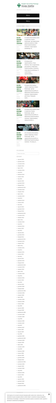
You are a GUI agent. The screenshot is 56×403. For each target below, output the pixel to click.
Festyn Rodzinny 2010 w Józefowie (19, 136)
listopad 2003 (21, 383)
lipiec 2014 (20, 168)
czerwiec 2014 (21, 170)
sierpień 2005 (21, 342)
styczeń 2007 (21, 331)
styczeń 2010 (21, 284)
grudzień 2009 (21, 286)
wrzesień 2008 (21, 314)
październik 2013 (22, 187)
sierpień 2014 (21, 165)
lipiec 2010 (20, 271)
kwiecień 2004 (21, 372)
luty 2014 (20, 178)
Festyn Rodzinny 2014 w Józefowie (19, 41)
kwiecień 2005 (21, 351)
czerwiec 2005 (21, 346)
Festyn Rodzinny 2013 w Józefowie (19, 64)
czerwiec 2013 (21, 196)
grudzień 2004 (21, 357)
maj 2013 (20, 198)
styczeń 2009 (21, 308)
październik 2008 (22, 312)
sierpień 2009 (21, 295)
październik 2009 (22, 290)
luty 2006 (20, 333)
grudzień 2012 (21, 209)
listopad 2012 (21, 211)
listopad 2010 (21, 262)
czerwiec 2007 (21, 323)
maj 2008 (20, 318)
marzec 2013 (21, 202)
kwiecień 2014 (21, 174)
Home (23, 26)
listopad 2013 (21, 185)
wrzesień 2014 (21, 163)
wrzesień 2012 (21, 215)
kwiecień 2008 (21, 321)
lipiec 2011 (20, 245)
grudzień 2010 (21, 260)
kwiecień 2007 (21, 327)
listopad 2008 (21, 310)
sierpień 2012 (21, 217)
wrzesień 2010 (21, 267)
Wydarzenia (36, 29)
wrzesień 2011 (21, 241)
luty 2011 (20, 256)
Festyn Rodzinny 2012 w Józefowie (19, 88)
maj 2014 (20, 172)
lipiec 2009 (20, 297)
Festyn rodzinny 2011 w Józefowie (19, 112)
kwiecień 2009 (21, 301)
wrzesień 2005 (21, 340)
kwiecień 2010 (21, 277)
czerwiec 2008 (21, 316)
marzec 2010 (21, 280)
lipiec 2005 (20, 344)
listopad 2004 (21, 359)
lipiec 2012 (20, 219)
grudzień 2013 (21, 183)
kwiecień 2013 (21, 200)
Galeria (31, 29)
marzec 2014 (21, 176)
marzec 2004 (21, 374)
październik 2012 (22, 213)
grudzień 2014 (21, 161)
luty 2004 (20, 377)
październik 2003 (22, 385)
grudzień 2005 (21, 336)
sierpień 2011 (21, 243)
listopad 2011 (21, 237)
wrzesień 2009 (21, 293)
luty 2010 (20, 282)
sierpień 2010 (21, 269)
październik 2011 (22, 239)
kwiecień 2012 (21, 226)
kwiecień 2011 (21, 252)
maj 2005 (20, 349)
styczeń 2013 (21, 206)
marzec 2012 (21, 228)
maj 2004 (20, 370)
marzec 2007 (21, 329)
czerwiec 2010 (21, 273)
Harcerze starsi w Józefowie (27, 101)
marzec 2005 (21, 353)
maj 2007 (20, 325)
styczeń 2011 (21, 258)
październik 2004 (22, 361)
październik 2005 (22, 338)
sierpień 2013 (21, 191)
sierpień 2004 (21, 366)
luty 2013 (20, 204)
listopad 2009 (21, 288)
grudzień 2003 (21, 381)
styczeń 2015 (21, 159)
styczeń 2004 (21, 379)
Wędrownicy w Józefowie (22, 103)
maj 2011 (20, 249)
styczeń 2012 (21, 232)
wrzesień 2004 (21, 364)
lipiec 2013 (20, 194)
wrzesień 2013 (21, 189)
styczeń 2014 (21, 181)
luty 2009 (20, 305)
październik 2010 (22, 265)
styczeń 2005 (21, 355)
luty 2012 (20, 230)
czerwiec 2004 (21, 368)
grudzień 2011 (21, 234)
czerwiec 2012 (21, 221)
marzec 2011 (21, 254)
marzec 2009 (21, 303)
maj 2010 (20, 275)
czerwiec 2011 (21, 247)
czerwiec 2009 (21, 299)
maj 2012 (20, 224)
